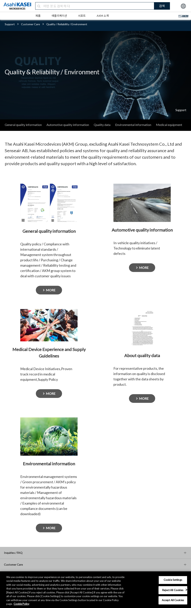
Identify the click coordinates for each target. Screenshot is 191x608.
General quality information (23, 125)
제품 (38, 15)
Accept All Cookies (173, 600)
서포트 (82, 15)
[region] (95, 589)
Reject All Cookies (172, 590)
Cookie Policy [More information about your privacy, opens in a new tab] (21, 603)
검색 (162, 6)
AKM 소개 (103, 15)
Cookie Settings (173, 579)
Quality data (102, 125)
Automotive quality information (67, 125)
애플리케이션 (59, 15)
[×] (186, 589)
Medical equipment (169, 125)
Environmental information (133, 125)
